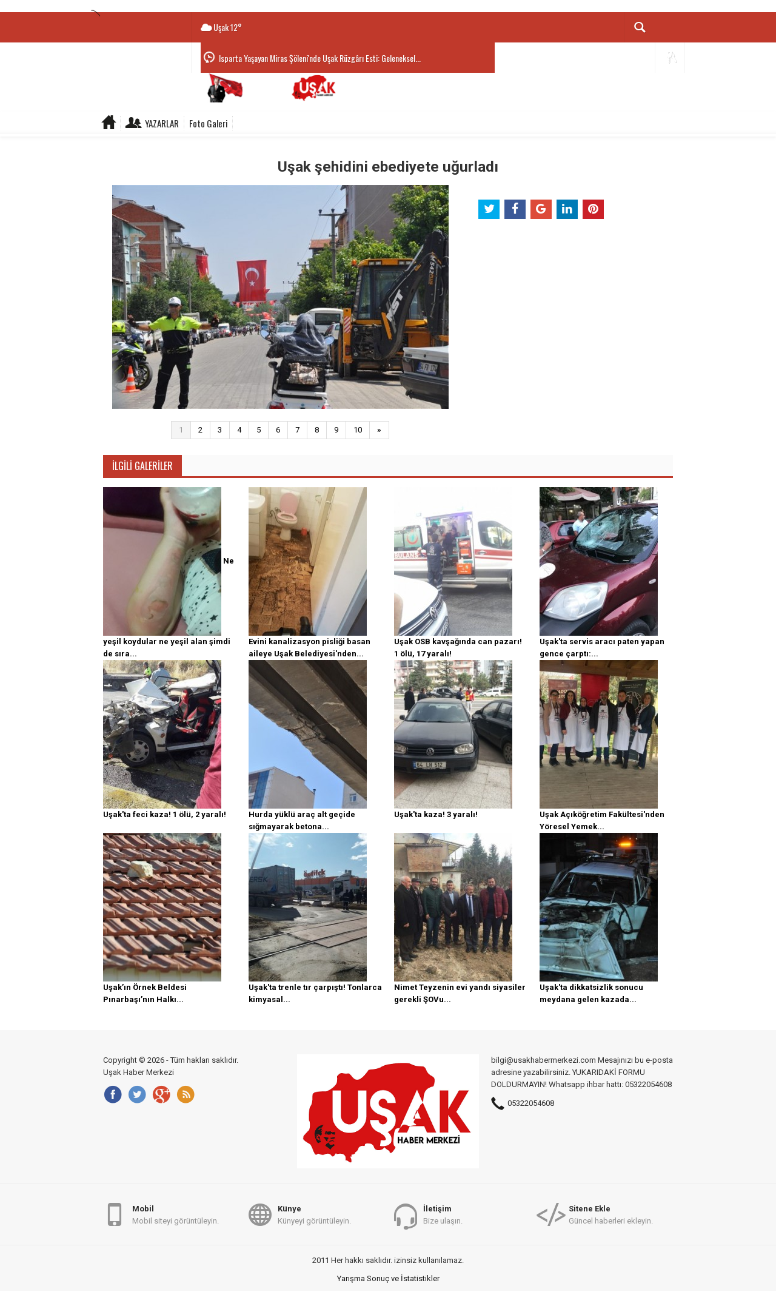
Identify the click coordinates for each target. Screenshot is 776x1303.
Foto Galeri (208, 123)
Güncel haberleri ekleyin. (611, 1214)
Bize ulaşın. (443, 1214)
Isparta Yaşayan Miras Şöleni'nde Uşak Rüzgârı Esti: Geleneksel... (320, 58)
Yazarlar (162, 123)
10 (357, 429)
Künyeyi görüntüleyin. (314, 1214)
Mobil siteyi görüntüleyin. (175, 1214)
